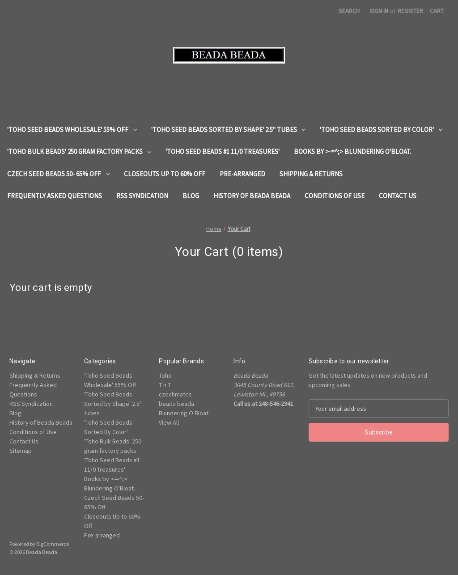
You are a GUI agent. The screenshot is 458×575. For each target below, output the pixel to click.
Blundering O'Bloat (183, 413)
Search (349, 11)
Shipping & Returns (311, 174)
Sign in (378, 11)
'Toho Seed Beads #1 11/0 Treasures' (222, 151)
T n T (165, 385)
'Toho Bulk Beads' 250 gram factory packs (79, 151)
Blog (190, 196)
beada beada (176, 404)
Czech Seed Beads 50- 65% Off (58, 174)
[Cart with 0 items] (437, 11)
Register (410, 11)
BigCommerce (52, 544)
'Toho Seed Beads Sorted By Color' (381, 129)
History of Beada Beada (251, 196)
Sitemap (20, 451)
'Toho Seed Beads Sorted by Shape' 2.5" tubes (228, 129)
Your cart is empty (50, 287)
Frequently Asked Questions (54, 196)
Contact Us (397, 196)
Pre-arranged (242, 174)
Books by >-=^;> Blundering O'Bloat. (352, 151)
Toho (165, 375)
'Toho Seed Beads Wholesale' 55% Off (72, 129)
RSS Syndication (142, 196)
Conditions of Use (335, 196)
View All (169, 422)
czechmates (175, 394)
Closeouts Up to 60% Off (164, 174)
